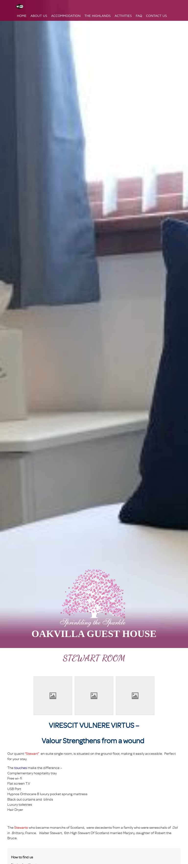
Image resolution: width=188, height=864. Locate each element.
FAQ (139, 15)
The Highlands (97, 15)
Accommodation (66, 15)
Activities (123, 15)
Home (21, 15)
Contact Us (156, 15)
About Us (38, 15)
